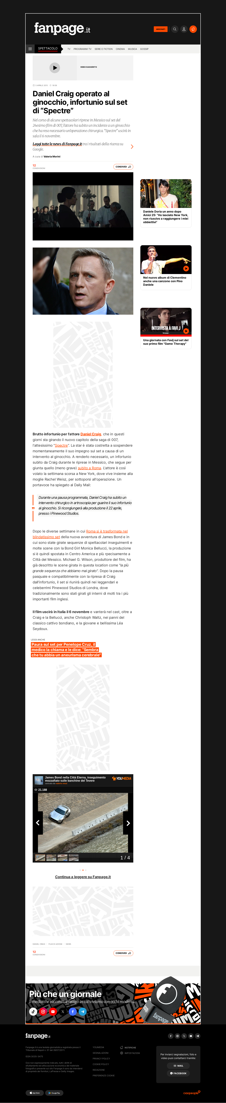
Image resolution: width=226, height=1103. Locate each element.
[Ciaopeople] (191, 1093)
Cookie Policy (101, 1064)
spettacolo (48, 48)
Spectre (61, 445)
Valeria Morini (52, 156)
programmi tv (82, 49)
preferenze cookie (104, 1075)
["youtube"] (53, 1012)
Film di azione (55, 944)
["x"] (63, 1012)
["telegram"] (83, 1012)
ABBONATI (160, 29)
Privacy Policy (101, 1058)
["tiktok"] (33, 1012)
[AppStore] (35, 1093)
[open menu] (30, 49)
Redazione (99, 1070)
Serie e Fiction (104, 49)
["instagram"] (43, 1012)
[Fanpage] (38, 1036)
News (68, 944)
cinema (120, 49)
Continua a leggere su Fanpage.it (83, 877)
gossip (144, 49)
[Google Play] (54, 1093)
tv (68, 49)
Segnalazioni (100, 1053)
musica (132, 49)
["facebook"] (73, 1012)
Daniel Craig (39, 944)
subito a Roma (89, 468)
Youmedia (98, 1047)
